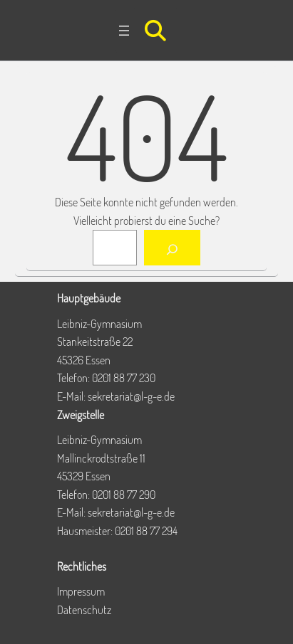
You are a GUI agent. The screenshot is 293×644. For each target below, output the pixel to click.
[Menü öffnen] (124, 30)
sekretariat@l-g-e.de (131, 396)
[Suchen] (172, 247)
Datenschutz (84, 610)
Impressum (81, 591)
